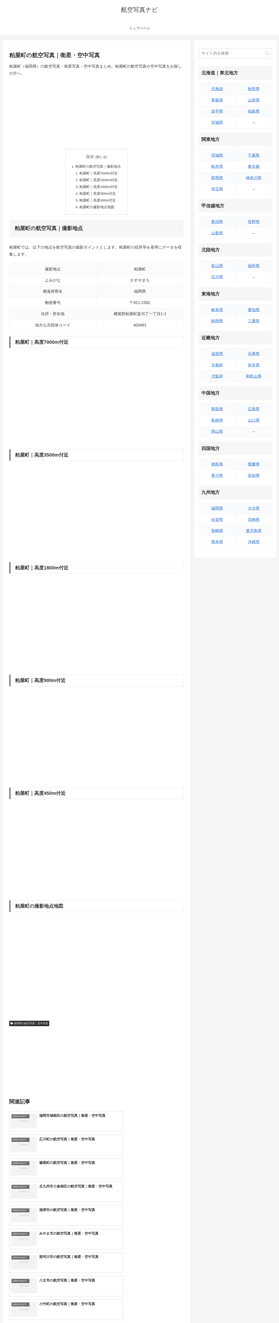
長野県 (254, 222)
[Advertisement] (96, 113)
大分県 (254, 508)
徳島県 (217, 464)
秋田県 (254, 89)
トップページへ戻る (223, 1309)
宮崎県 (254, 519)
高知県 (254, 475)
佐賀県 (217, 519)
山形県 (254, 100)
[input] (235, 53)
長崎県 (217, 531)
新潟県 (217, 222)
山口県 (254, 420)
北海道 (217, 89)
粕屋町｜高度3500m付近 (99, 181)
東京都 (254, 166)
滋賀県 (217, 354)
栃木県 (217, 166)
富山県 (217, 266)
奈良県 (254, 365)
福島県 (254, 111)
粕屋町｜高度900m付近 (98, 195)
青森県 (217, 100)
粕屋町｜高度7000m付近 (99, 174)
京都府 (217, 365)
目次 (90, 157)
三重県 (254, 321)
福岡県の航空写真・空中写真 (29, 1025)
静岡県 (217, 321)
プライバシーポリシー (257, 1309)
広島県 (254, 409)
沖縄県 (254, 542)
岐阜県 (217, 310)
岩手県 (217, 111)
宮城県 (217, 122)
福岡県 (217, 508)
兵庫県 (254, 354)
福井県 (254, 266)
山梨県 (217, 233)
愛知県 (254, 310)
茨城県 (217, 155)
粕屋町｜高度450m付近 (98, 202)
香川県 (217, 475)
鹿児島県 (254, 531)
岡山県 (217, 431)
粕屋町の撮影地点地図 (97, 209)
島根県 (217, 420)
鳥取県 (217, 409)
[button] (267, 53)
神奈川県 (254, 178)
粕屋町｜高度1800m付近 (99, 188)
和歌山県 (254, 376)
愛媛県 (254, 464)
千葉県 (254, 155)
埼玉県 (217, 189)
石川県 (217, 277)
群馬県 (217, 178)
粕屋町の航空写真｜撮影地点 (98, 166)
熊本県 (217, 542)
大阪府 (217, 376)
